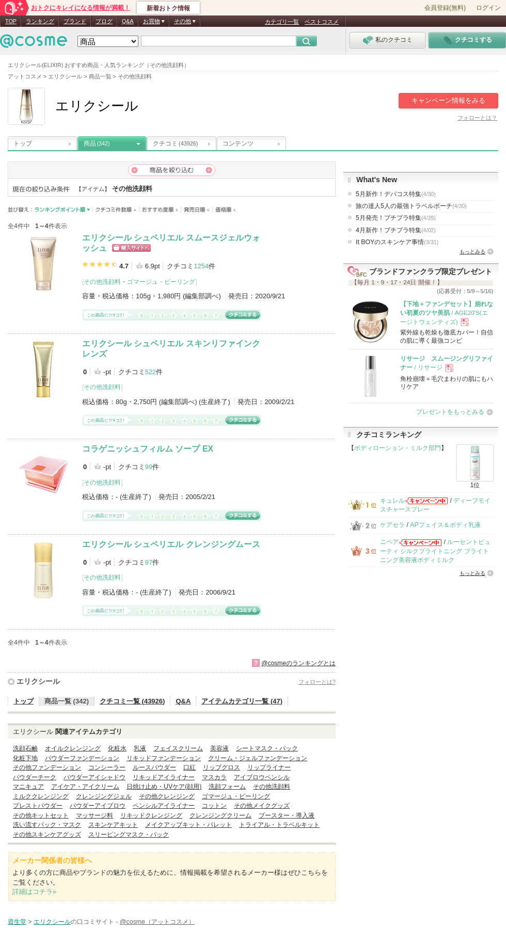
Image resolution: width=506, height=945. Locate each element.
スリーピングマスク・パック (128, 834)
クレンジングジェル (104, 796)
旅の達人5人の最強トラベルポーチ (411, 206)
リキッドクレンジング (151, 815)
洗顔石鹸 (25, 748)
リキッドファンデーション (163, 758)
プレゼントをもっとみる (450, 411)
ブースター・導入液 (286, 815)
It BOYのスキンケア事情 (397, 242)
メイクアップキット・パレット (188, 824)
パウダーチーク (34, 777)
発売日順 (197, 210)
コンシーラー (106, 767)
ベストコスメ (322, 22)
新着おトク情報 (168, 8)
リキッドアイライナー (164, 777)
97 (148, 562)
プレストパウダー (37, 805)
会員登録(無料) (445, 7)
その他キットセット (41, 815)
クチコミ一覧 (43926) (132, 701)
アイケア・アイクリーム (85, 786)
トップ (22, 143)
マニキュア (28, 786)
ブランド (75, 21)
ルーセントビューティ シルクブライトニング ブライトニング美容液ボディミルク (435, 551)
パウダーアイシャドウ (94, 777)
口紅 (189, 767)
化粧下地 (25, 758)
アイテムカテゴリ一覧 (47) (241, 701)
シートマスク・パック (267, 748)
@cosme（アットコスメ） (157, 921)
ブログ (104, 21)
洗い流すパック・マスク (47, 824)
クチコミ (175, 143)
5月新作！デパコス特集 (396, 194)
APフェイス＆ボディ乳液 (445, 524)
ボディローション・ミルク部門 (397, 448)
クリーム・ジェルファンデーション (257, 758)
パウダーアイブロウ (97, 805)
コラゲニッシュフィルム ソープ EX (147, 448)
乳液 (140, 748)
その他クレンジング (167, 796)
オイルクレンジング (73, 748)
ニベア (389, 542)
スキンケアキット (113, 824)
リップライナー (269, 767)
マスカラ (214, 777)
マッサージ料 (94, 815)
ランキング (40, 21)
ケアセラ (392, 524)
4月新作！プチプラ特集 (396, 230)
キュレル (392, 500)
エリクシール (38, 681)
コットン (214, 805)
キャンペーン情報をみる (448, 100)
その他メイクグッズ (262, 805)
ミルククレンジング (41, 796)
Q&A (128, 21)
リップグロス (221, 767)
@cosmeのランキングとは (298, 663)
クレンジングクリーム (220, 815)
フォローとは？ (477, 118)
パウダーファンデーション (82, 758)
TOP (11, 21)
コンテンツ (238, 143)
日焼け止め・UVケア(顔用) (163, 786)
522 (150, 372)
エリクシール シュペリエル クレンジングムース (171, 544)
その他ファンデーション (47, 767)
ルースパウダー (154, 767)
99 (148, 467)
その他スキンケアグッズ (47, 834)
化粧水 (117, 748)
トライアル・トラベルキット (279, 824)
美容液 (219, 748)
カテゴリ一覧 (282, 22)
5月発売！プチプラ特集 (396, 217)
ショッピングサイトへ (131, 248)
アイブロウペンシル (262, 777)
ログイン (488, 7)
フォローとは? (317, 682)
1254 (201, 266)
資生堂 (17, 921)
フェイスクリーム (178, 748)
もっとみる (472, 251)
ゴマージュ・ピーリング (161, 281)
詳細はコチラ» (34, 891)
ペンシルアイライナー (164, 805)
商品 (97, 143)
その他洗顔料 (102, 281)
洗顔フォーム (227, 786)
